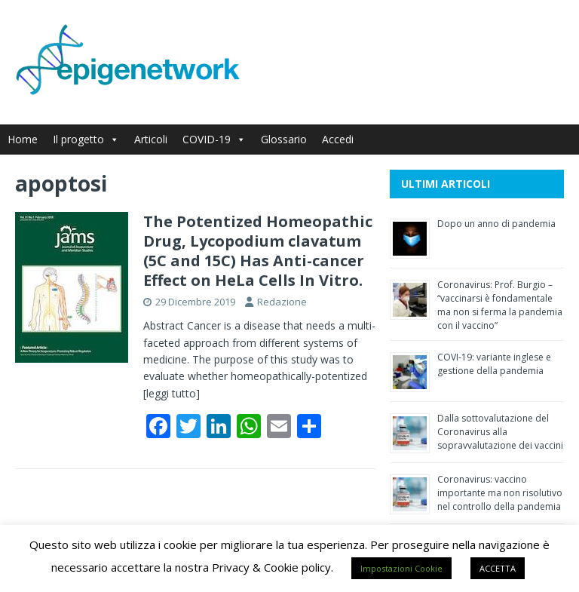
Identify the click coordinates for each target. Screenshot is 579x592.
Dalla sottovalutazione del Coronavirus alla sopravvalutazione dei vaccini (500, 432)
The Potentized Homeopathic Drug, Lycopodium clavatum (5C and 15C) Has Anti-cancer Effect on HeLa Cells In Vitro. (257, 250)
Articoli (150, 139)
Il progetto (86, 139)
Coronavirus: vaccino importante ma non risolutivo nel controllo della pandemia (499, 493)
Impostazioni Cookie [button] (401, 568)
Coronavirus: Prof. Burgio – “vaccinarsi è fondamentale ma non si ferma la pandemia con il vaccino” (499, 305)
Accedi (338, 139)
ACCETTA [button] (497, 568)
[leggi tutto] (171, 393)
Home (23, 139)
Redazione (282, 301)
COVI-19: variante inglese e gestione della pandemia (494, 364)
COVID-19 (214, 139)
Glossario (284, 139)
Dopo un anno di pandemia (496, 223)
